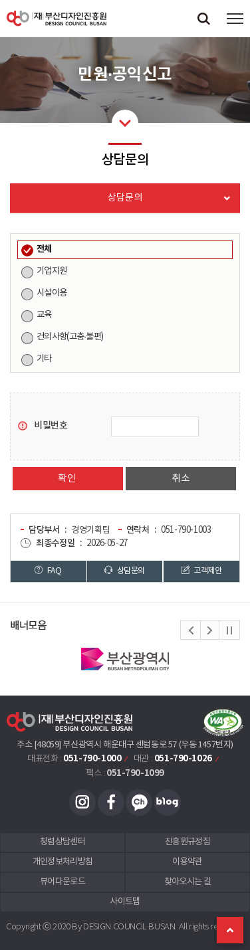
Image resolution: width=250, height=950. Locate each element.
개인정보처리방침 (63, 862)
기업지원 (51, 271)
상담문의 (124, 570)
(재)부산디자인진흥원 (56, 18)
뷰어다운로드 (62, 882)
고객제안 (201, 570)
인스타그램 (82, 802)
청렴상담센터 (62, 842)
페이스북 (111, 802)
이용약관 (187, 862)
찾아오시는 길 (187, 882)
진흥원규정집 (187, 842)
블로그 (167, 802)
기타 (44, 358)
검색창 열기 (203, 18)
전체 (44, 249)
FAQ (48, 570)
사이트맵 (125, 902)
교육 (44, 315)
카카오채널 (139, 802)
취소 (180, 478)
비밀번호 (50, 425)
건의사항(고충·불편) (70, 337)
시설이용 (51, 293)
